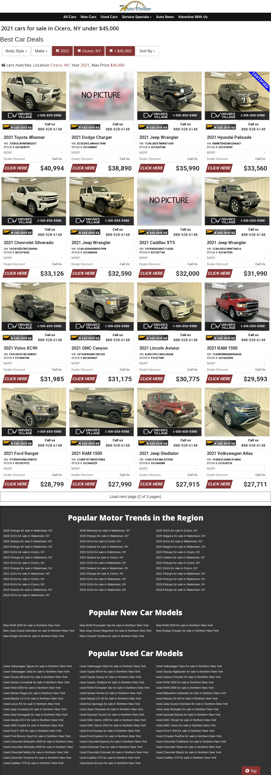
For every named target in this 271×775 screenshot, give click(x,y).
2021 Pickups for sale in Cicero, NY (102, 573)
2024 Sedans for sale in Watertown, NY (104, 546)
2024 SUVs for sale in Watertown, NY (179, 541)
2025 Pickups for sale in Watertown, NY (104, 536)
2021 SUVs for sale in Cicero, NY (176, 568)
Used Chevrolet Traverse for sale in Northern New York (37, 757)
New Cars (88, 17)
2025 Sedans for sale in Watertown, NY (27, 541)
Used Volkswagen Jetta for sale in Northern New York (36, 671)
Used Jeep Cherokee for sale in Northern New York (111, 709)
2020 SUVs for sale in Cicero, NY (24, 579)
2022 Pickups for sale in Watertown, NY (28, 568)
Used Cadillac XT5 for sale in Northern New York (110, 757)
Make (41, 51)
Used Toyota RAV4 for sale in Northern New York (110, 671)
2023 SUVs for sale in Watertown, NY (103, 552)
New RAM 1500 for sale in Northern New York (31, 625)
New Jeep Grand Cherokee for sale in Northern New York (38, 630)
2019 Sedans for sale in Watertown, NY (27, 589)
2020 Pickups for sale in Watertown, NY (180, 579)
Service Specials (137, 17)
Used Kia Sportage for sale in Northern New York (110, 703)
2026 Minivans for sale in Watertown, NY (105, 530)
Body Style (16, 51)
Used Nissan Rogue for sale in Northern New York (34, 693)
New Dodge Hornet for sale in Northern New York (33, 636)
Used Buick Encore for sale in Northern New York (110, 763)
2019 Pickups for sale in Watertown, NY (180, 584)
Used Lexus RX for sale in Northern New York (31, 703)
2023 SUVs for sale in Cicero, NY (24, 552)
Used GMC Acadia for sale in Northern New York (33, 725)
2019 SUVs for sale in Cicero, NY (24, 584)
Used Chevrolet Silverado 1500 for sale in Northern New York (38, 742)
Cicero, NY (89, 51)
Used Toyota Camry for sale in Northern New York (110, 677)
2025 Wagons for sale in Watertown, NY (181, 536)
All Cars (69, 17)
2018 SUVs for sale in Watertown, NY (103, 589)
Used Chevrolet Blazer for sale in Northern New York (188, 752)
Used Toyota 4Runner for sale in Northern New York (35, 677)
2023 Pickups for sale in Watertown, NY (28, 557)
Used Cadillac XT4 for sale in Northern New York (186, 757)
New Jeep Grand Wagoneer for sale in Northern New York (115, 630)
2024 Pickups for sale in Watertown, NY (28, 546)
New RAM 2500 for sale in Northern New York (184, 625)
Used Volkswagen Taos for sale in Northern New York (189, 666)
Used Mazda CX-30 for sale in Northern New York (110, 698)
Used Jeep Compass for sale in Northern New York (34, 709)
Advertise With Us (193, 17)
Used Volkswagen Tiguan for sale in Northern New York (37, 666)
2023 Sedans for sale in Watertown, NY (180, 557)
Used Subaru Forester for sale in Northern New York (188, 677)
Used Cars (109, 17)
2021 (62, 51)
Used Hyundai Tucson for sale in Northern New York (112, 714)
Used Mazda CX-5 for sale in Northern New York (33, 698)
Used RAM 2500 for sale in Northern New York (32, 687)
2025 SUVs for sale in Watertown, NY (26, 536)
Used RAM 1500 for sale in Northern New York (185, 682)
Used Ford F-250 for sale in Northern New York (185, 730)
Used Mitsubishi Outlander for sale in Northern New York (191, 693)
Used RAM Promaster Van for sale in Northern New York (115, 687)
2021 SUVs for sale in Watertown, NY (26, 573)
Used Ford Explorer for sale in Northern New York (110, 736)
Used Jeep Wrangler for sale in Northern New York (187, 709)
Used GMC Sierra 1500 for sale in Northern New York (113, 720)
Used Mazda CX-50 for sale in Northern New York (187, 698)
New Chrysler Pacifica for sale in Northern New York (112, 636)
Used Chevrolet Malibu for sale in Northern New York (36, 752)
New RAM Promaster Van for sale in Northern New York (114, 625)
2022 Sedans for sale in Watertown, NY (104, 568)
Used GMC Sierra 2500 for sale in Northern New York (113, 725)
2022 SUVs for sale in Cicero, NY (24, 562)
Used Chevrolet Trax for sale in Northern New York (111, 747)
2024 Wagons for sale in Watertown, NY (181, 546)
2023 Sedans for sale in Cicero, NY (101, 557)
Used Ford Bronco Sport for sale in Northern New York (37, 736)
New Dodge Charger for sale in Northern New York (187, 630)
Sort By (147, 51)
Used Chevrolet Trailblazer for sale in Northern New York (191, 741)
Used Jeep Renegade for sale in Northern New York (35, 714)
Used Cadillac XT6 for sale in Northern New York (33, 763)
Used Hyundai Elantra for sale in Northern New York (188, 714)
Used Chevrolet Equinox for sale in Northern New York (113, 741)
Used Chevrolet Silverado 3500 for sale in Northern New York (38, 747)
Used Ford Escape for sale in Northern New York (110, 730)
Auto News (165, 17)
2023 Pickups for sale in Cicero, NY (178, 552)
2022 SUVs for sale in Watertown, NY (103, 562)
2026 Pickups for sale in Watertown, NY (28, 530)
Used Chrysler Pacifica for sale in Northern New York (188, 736)
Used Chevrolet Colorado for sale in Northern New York (114, 752)
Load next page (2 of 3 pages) (135, 496)
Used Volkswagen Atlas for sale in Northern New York (113, 666)
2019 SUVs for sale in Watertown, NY (103, 584)
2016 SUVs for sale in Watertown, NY (26, 595)
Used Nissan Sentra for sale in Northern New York (111, 693)
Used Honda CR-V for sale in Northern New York (33, 720)
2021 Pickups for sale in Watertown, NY (180, 573)
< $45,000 (120, 51)
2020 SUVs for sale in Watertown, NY (103, 579)
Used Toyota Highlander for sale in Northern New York (189, 671)
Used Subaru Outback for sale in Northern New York (112, 682)
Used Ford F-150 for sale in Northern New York (32, 730)
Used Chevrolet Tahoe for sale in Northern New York (188, 747)
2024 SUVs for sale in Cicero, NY (100, 541)
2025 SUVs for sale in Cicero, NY (176, 530)
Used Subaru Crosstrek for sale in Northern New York (36, 682)
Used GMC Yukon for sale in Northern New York (186, 725)
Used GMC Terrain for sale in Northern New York (186, 720)
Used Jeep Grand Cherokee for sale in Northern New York (192, 703)
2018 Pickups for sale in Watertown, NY (180, 589)
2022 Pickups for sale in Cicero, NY (178, 562)
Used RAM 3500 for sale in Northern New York (185, 687)
